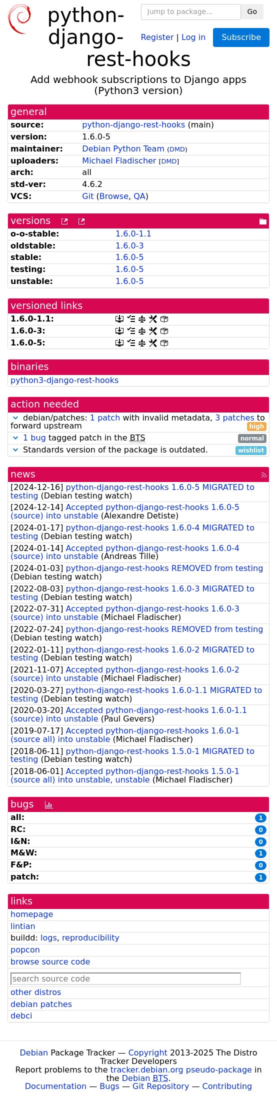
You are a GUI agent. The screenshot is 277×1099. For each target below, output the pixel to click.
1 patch (105, 417)
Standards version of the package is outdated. (138, 450)
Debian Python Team (123, 149)
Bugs (110, 1086)
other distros (35, 992)
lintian (23, 926)
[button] (15, 417)
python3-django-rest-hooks (64, 380)
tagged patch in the (138, 438)
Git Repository (160, 1086)
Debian (34, 1053)
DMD (177, 149)
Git (88, 196)
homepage (31, 914)
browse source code (50, 961)
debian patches (41, 1004)
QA (140, 196)
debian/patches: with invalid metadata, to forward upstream (138, 422)
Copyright (148, 1053)
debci (21, 1015)
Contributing (227, 1086)
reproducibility (91, 937)
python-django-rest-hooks (133, 125)
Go (252, 12)
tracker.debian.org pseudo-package (181, 1069)
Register (157, 37)
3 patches (234, 417)
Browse (114, 196)
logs (48, 937)
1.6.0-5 (130, 257)
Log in (194, 37)
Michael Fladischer (119, 161)
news (23, 474)
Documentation (55, 1086)
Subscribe (241, 37)
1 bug (34, 437)
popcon (25, 949)
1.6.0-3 (130, 245)
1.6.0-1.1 (134, 233)
